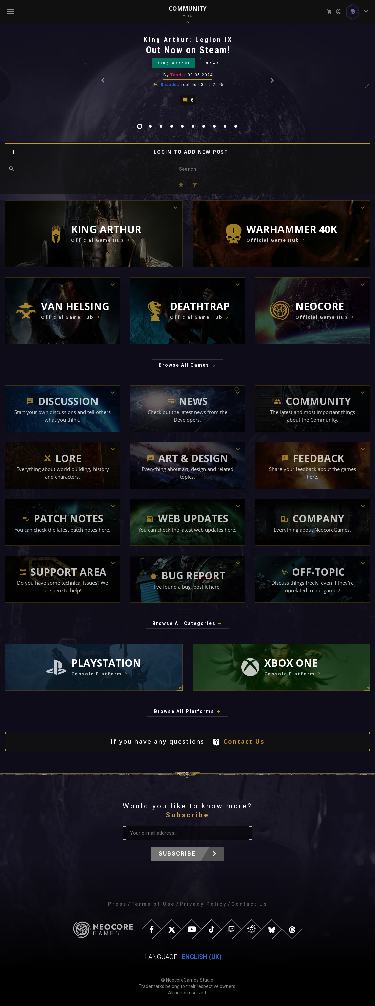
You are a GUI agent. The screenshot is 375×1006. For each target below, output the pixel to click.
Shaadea (170, 84)
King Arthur (174, 63)
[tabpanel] (187, 70)
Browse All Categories (184, 623)
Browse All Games (184, 365)
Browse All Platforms (184, 711)
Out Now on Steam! (188, 50)
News (213, 63)
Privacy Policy (203, 904)
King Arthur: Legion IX (188, 40)
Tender (178, 75)
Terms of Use (153, 904)
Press (117, 904)
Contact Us (243, 741)
